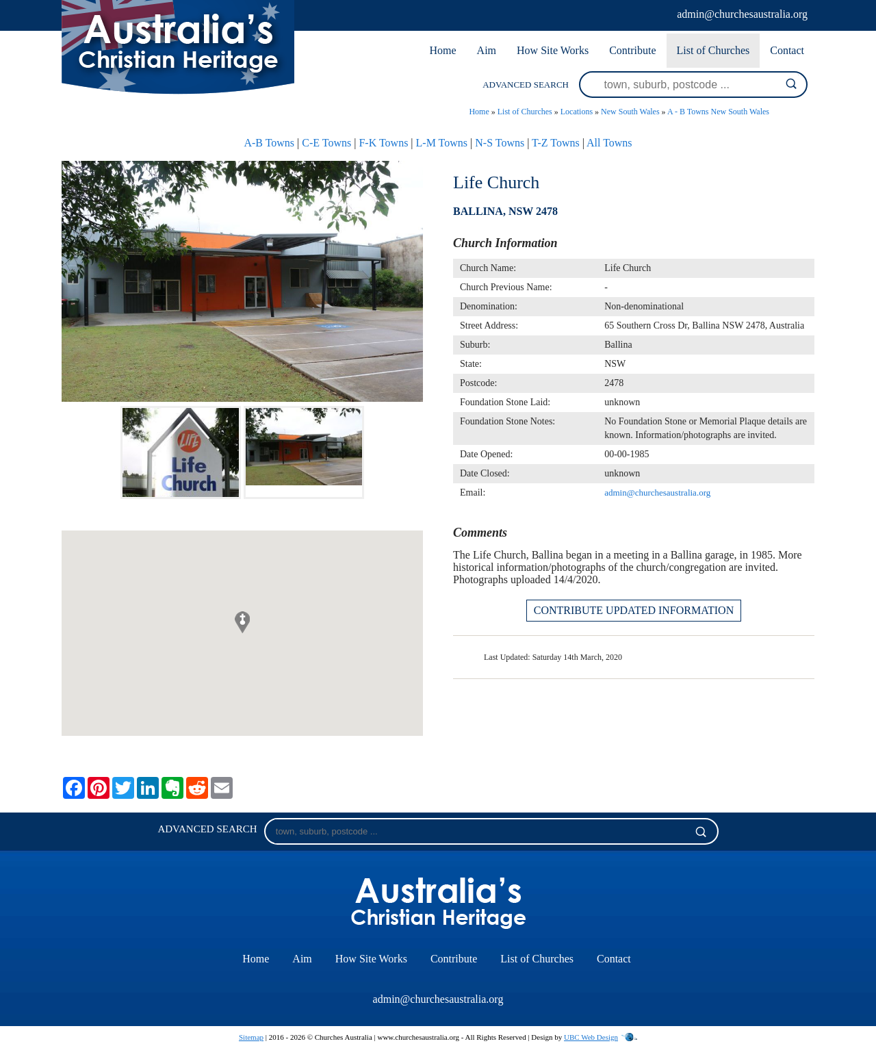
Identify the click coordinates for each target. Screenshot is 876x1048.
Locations (577, 111)
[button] (242, 622)
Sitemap (251, 1037)
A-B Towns (269, 143)
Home (442, 50)
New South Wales (630, 111)
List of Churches (713, 50)
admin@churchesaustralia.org (742, 14)
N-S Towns (499, 143)
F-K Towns (383, 143)
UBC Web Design (591, 1037)
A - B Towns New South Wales (718, 111)
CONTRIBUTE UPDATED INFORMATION (634, 610)
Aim (486, 50)
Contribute (632, 50)
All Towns (609, 143)
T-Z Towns (556, 143)
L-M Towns (441, 143)
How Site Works (553, 50)
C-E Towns (326, 143)
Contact (787, 50)
